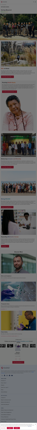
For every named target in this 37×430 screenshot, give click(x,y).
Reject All (10, 428)
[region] (18, 426)
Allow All (17, 428)
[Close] (35, 424)
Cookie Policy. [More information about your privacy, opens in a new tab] (30, 426)
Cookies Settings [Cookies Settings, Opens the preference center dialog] (3, 428)
